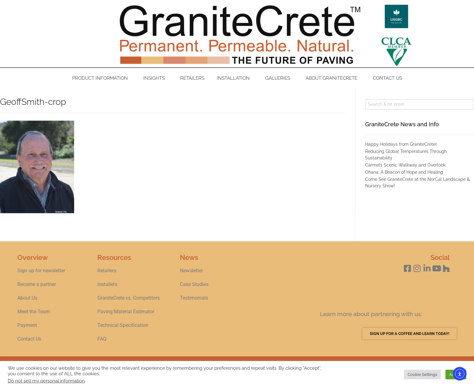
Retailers (192, 78)
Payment (27, 325)
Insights (155, 78)
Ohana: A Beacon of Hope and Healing (404, 172)
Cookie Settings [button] (422, 374)
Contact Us (387, 78)
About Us (27, 298)
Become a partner (36, 284)
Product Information (101, 78)
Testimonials (194, 298)
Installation (235, 78)
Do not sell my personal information (46, 380)
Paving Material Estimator (125, 311)
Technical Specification (123, 325)
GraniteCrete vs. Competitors (128, 298)
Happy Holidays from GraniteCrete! (401, 144)
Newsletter (191, 271)
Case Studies (194, 284)
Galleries (279, 78)
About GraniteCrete (333, 78)
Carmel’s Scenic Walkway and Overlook (405, 165)
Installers (107, 284)
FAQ (101, 339)
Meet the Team (33, 311)
